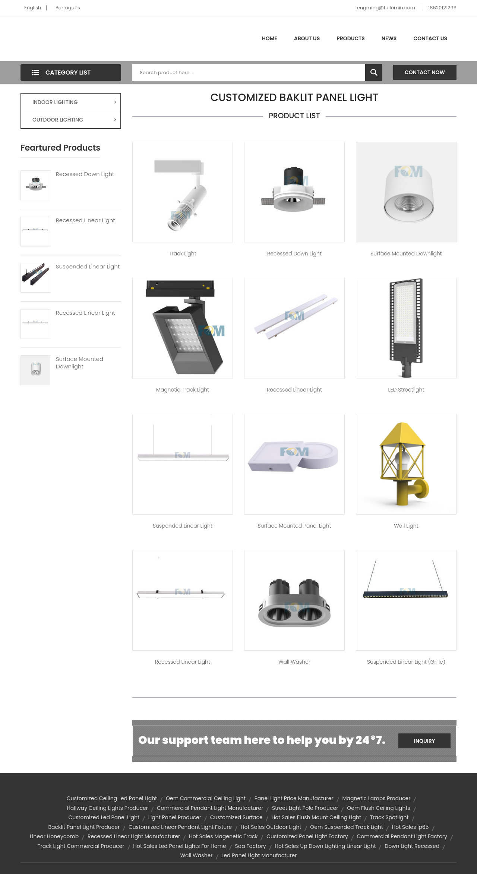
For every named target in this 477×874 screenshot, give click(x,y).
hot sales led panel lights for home (179, 846)
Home (269, 38)
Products (351, 38)
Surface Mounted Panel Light (294, 525)
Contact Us (430, 38)
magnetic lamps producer (376, 798)
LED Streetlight (406, 389)
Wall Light (406, 525)
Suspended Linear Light (88, 266)
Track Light (182, 253)
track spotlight (389, 817)
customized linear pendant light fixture (180, 827)
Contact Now (425, 72)
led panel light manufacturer (259, 855)
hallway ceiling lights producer (107, 808)
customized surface (236, 817)
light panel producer (174, 817)
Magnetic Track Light (182, 389)
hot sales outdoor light (271, 827)
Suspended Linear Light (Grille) (406, 662)
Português (68, 7)
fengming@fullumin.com (385, 7)
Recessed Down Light (85, 174)
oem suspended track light (346, 827)
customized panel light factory (307, 836)
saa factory (250, 846)
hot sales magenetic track (223, 836)
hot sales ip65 (410, 827)
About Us (307, 38)
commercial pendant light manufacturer (210, 808)
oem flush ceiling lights (378, 808)
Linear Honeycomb (54, 836)
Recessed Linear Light (85, 220)
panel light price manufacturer (294, 798)
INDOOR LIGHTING (74, 102)
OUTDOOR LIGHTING (74, 120)
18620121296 (442, 7)
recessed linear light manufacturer (134, 836)
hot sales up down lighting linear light (325, 846)
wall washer (196, 855)
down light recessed (412, 846)
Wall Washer (294, 662)
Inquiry (424, 741)
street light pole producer (305, 808)
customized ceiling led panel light (112, 798)
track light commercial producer (81, 846)
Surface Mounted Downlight (79, 362)
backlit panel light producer (84, 827)
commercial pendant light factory (402, 836)
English (32, 7)
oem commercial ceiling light (206, 798)
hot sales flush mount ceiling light (316, 817)
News (389, 38)
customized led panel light (103, 817)
